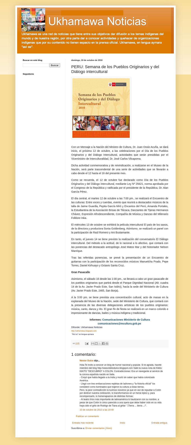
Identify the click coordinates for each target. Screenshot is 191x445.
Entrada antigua (159, 423)
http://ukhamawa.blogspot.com (84, 331)
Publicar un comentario (87, 416)
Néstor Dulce (86, 360)
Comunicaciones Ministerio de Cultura (126, 319)
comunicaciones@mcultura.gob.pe (119, 323)
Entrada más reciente (82, 423)
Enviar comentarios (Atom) (98, 428)
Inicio (122, 423)
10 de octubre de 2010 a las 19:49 (97, 409)
